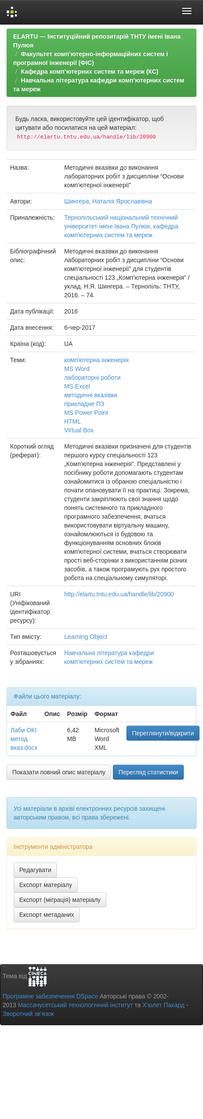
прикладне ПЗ (84, 403)
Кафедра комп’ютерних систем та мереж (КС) (89, 71)
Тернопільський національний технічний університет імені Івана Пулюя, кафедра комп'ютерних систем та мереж (121, 226)
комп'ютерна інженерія (96, 359)
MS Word (77, 368)
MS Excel (77, 386)
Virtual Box (79, 430)
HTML (72, 421)
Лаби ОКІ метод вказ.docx (23, 739)
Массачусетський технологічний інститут (75, 1005)
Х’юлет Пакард (164, 1005)
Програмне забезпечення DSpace (50, 996)
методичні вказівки (90, 395)
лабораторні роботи (92, 377)
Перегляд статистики (148, 772)
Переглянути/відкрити (163, 733)
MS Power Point (86, 412)
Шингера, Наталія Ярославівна (108, 201)
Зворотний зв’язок (28, 1013)
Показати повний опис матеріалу (58, 772)
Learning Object (86, 636)
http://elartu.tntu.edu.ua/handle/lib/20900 (119, 594)
